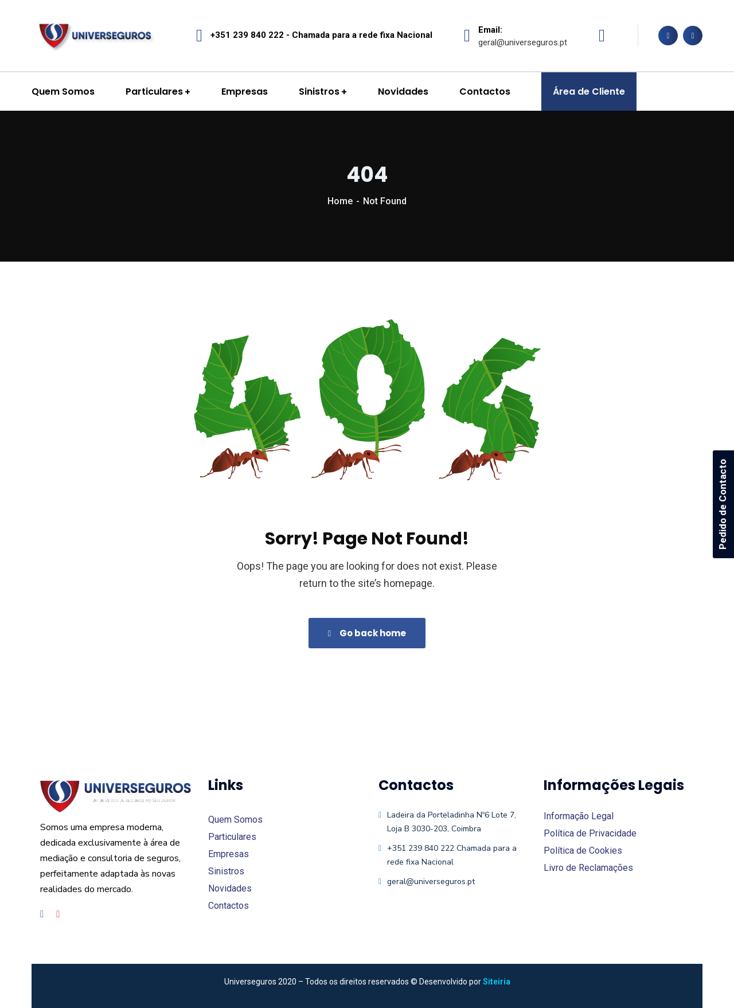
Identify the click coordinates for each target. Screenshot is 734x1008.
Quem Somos (235, 819)
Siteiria (496, 981)
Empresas (228, 854)
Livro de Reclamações (588, 867)
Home (340, 201)
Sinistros (226, 871)
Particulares (232, 836)
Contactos (228, 905)
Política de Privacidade (590, 833)
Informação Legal (579, 816)
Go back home (367, 633)
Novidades (230, 888)
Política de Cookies (583, 850)
